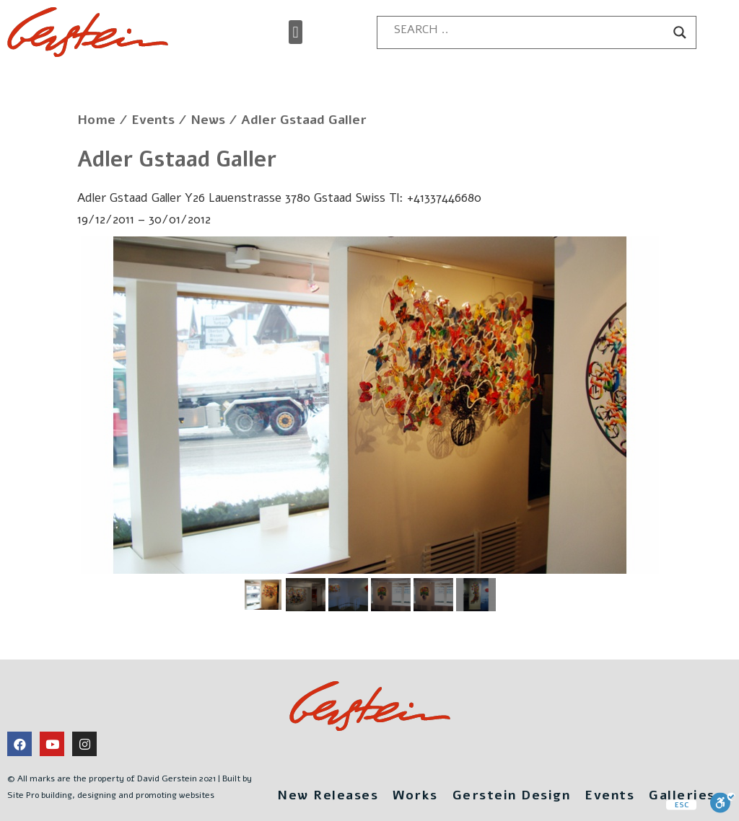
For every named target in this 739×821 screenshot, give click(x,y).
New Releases (327, 795)
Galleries (682, 795)
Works (415, 795)
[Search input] (530, 29)
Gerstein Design (511, 795)
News (208, 119)
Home (96, 119)
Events (153, 119)
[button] (295, 32)
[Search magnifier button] (680, 32)
